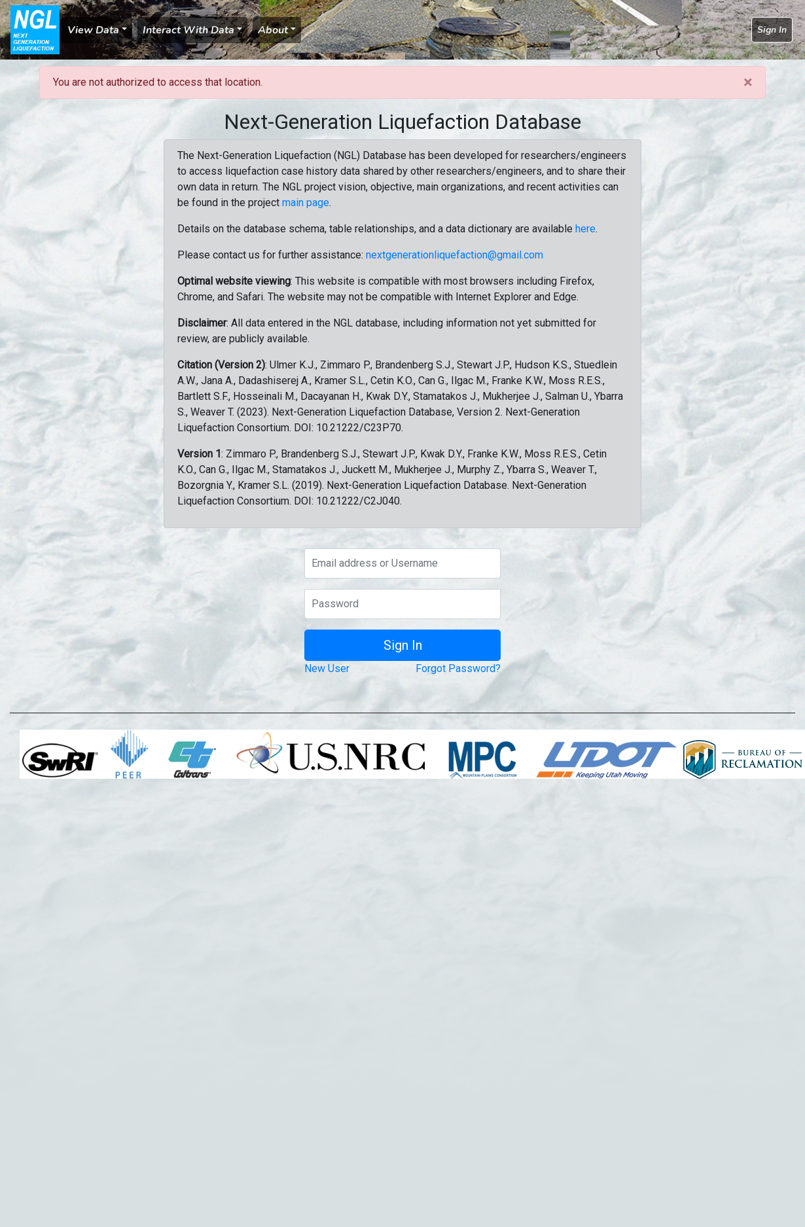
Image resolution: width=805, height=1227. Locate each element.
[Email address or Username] (402, 563)
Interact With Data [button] (188, 30)
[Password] (402, 604)
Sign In (772, 30)
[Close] (747, 82)
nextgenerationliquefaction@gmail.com (454, 255)
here (585, 228)
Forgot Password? (458, 668)
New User (326, 668)
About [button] (273, 30)
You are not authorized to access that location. (157, 82)
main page (305, 202)
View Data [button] (93, 30)
